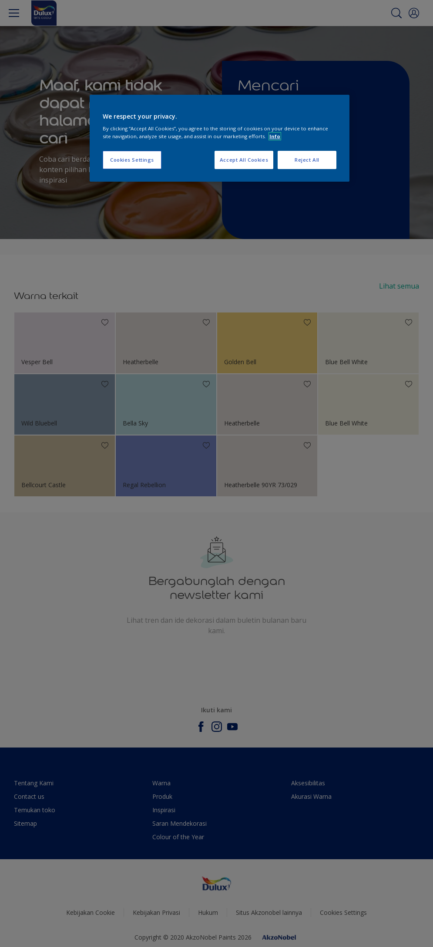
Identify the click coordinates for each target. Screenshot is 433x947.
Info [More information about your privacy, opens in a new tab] (274, 136)
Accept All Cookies (244, 159)
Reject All (307, 159)
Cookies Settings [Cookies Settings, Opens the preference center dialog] (132, 159)
